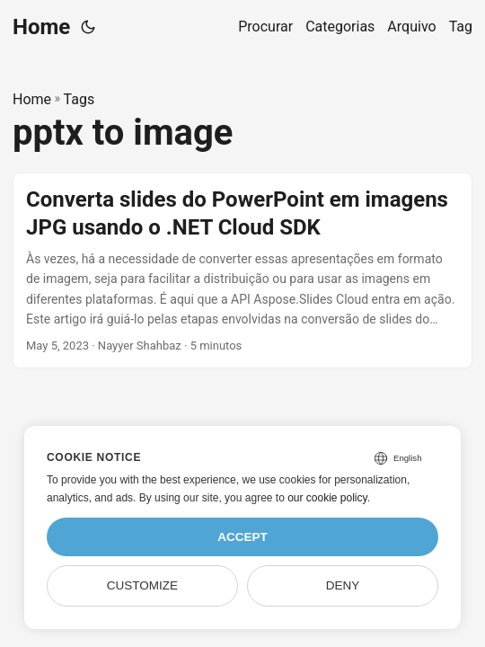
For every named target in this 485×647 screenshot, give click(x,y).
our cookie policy (327, 498)
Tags (79, 99)
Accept (242, 537)
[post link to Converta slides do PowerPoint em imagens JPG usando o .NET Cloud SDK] (242, 270)
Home (41, 27)
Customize (142, 585)
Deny (343, 585)
